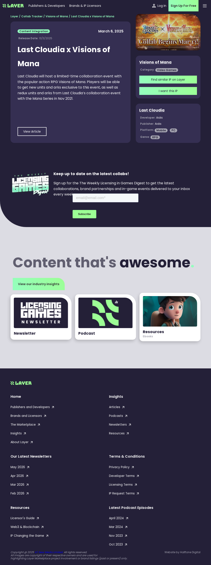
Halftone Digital (190, 552)
